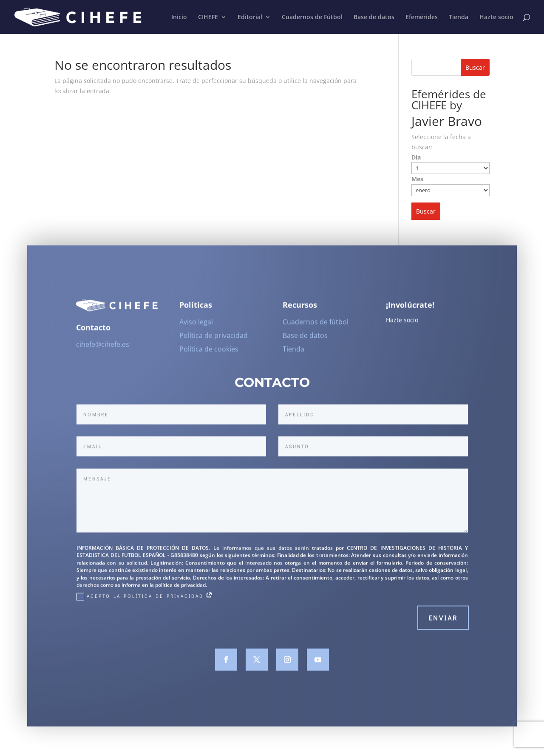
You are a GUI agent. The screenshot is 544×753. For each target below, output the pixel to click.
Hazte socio (496, 17)
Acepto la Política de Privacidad (145, 600)
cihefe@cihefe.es (102, 348)
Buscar (475, 67)
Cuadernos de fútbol (315, 325)
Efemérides (421, 17)
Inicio (179, 17)
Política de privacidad (213, 339)
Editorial (250, 17)
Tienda (458, 17)
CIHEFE (208, 17)
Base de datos (374, 17)
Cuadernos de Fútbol (312, 17)
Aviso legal (196, 325)
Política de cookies (208, 352)
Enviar (443, 621)
